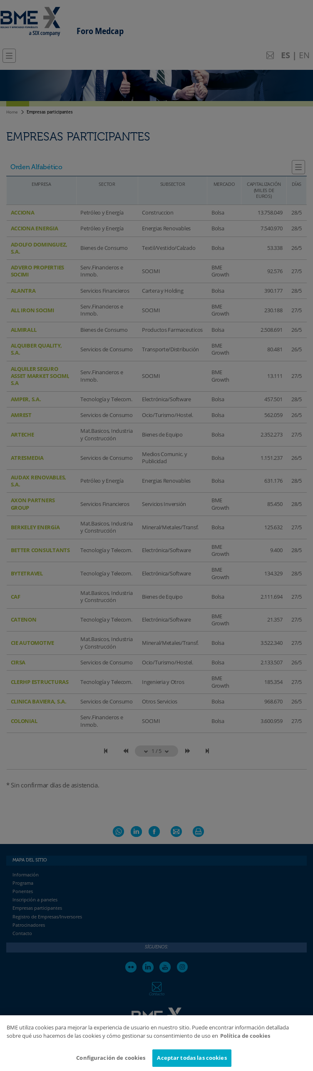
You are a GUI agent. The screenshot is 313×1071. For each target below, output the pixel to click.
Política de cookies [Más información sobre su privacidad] (245, 1041)
